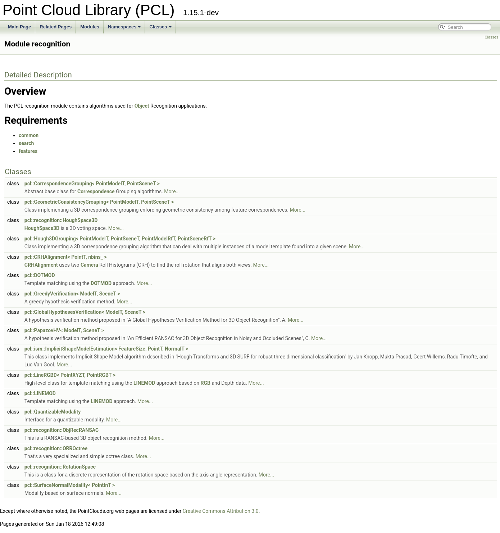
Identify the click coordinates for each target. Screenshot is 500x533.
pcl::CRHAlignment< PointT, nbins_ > (65, 257)
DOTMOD (101, 283)
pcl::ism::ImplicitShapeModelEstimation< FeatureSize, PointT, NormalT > (106, 349)
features (28, 151)
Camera (89, 265)
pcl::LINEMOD (40, 393)
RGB (205, 383)
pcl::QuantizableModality (52, 412)
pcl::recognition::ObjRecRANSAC (61, 430)
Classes (160, 27)
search (26, 143)
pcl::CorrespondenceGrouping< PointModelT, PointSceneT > (92, 183)
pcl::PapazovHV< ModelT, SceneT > (64, 330)
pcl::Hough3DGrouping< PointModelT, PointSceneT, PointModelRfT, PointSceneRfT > (119, 238)
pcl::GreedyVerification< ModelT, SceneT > (72, 294)
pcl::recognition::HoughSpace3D (61, 220)
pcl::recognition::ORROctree (56, 448)
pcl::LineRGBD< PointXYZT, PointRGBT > (69, 375)
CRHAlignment (41, 265)
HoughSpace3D (41, 228)
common (28, 135)
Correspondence (96, 191)
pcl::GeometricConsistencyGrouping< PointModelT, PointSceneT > (99, 202)
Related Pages (56, 27)
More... (171, 191)
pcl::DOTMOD (39, 275)
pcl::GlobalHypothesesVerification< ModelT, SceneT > (84, 312)
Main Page (19, 27)
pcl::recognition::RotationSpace (60, 467)
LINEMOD (144, 383)
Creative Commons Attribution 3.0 (221, 511)
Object (142, 106)
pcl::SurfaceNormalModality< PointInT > (69, 485)
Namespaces (124, 27)
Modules (89, 27)
